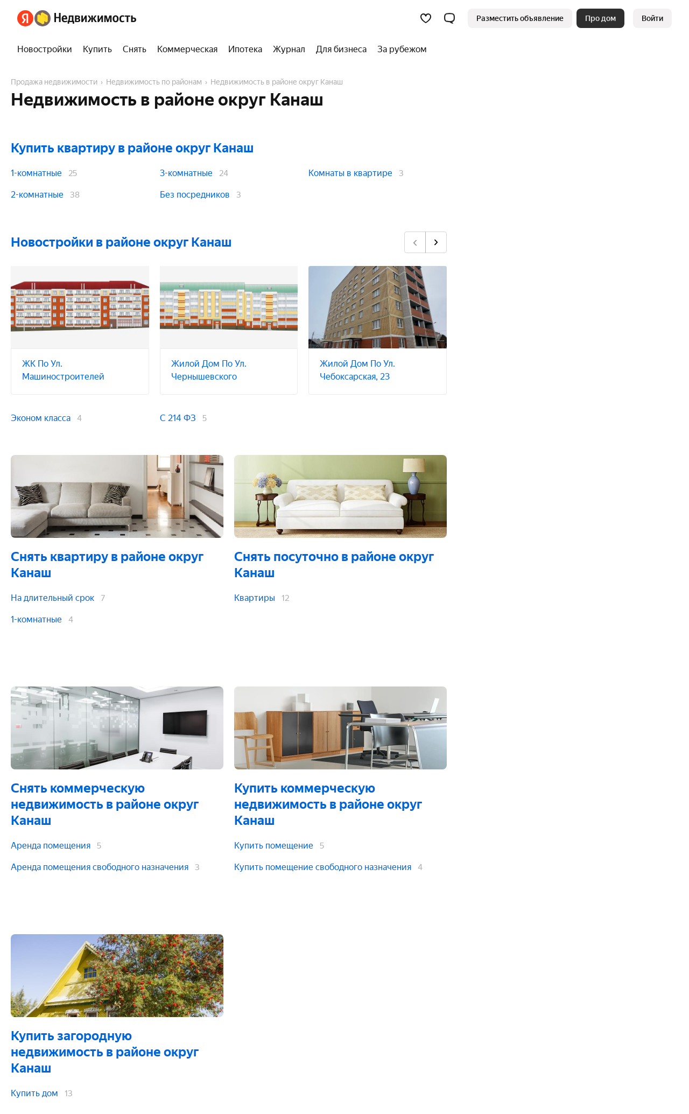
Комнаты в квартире (350, 173)
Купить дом (34, 1093)
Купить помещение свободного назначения (322, 867)
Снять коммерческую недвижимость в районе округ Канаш (105, 804)
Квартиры (254, 598)
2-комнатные (37, 195)
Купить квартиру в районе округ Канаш (132, 148)
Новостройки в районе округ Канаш (121, 242)
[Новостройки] (47, 49)
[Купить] (97, 49)
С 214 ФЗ (178, 418)
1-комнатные (36, 173)
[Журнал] (289, 49)
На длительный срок (52, 598)
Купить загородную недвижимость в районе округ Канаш (105, 1052)
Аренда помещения (50, 845)
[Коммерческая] (187, 49)
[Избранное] (425, 18)
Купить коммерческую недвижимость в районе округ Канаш (328, 804)
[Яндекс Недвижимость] (85, 18)
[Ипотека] (245, 49)
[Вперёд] (436, 242)
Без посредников (195, 195)
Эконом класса (41, 418)
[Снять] (134, 49)
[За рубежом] (399, 49)
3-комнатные (186, 173)
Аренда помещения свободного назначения (99, 867)
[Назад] (415, 242)
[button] (449, 18)
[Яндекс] (25, 18)
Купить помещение (273, 845)
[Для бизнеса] (341, 49)
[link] (652, 18)
